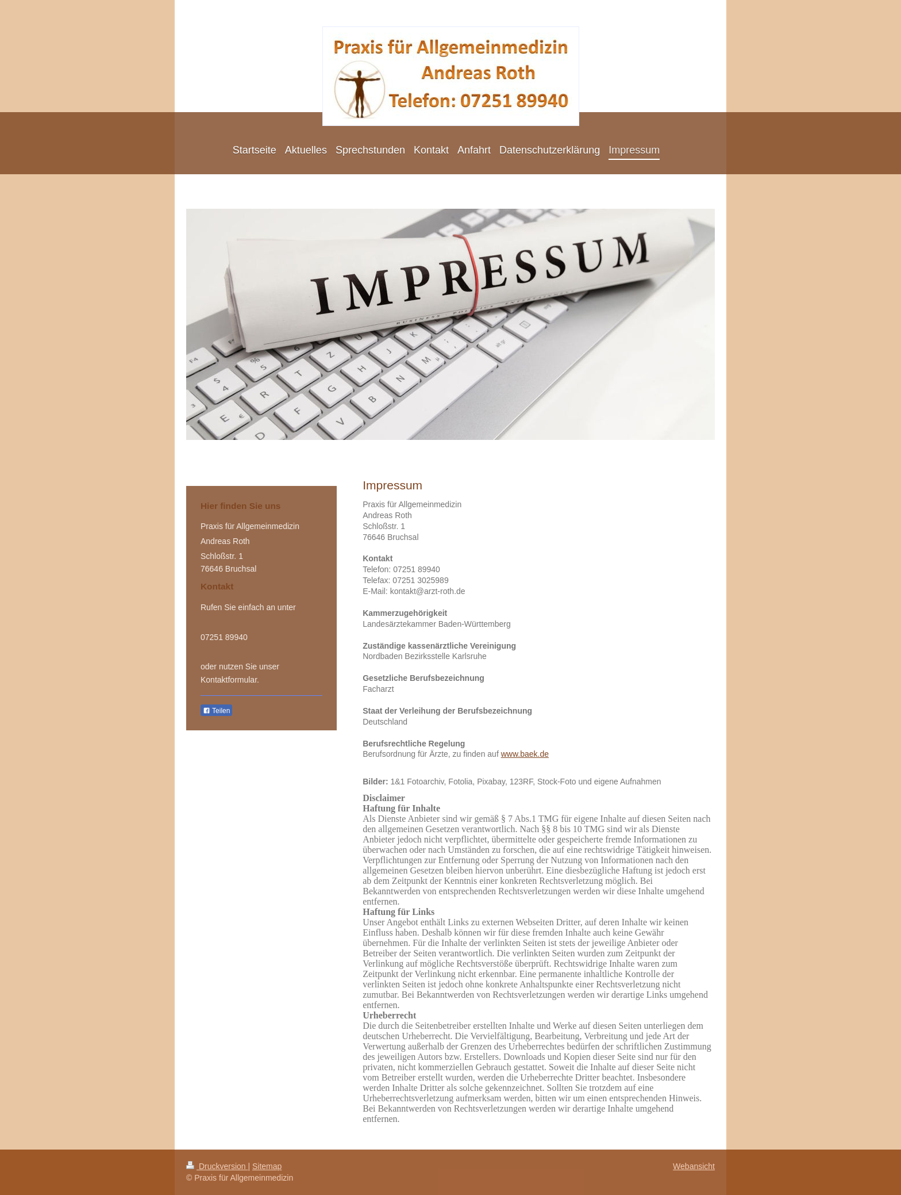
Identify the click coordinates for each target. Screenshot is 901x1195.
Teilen (216, 711)
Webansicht (694, 1166)
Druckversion (217, 1166)
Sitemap (267, 1166)
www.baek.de (525, 754)
